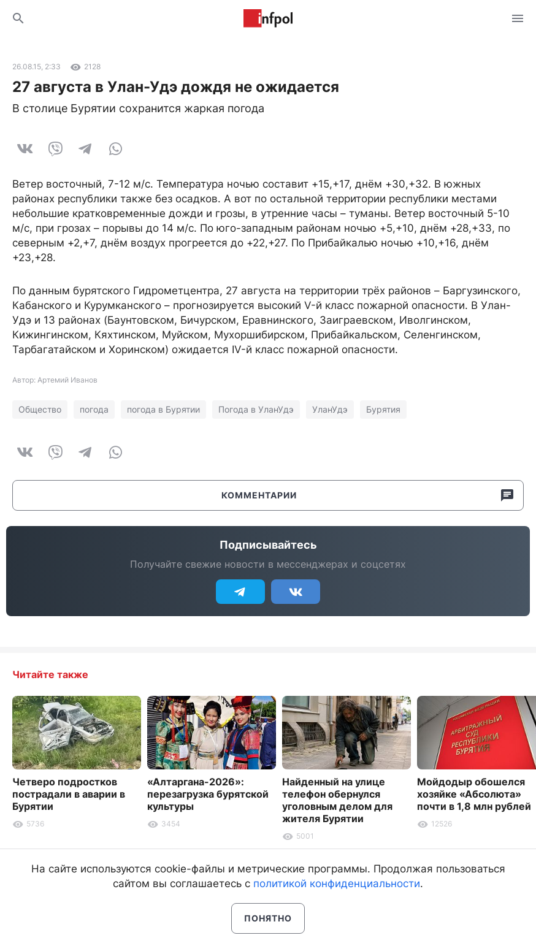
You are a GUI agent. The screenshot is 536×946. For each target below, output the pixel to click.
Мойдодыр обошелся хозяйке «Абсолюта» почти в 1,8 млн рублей (474, 794)
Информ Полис (268, 18)
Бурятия (383, 409)
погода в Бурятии (163, 409)
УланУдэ (330, 409)
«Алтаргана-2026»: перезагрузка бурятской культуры (208, 794)
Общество (39, 409)
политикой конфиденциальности (336, 883)
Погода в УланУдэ (256, 409)
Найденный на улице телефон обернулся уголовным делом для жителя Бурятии (337, 800)
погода (94, 409)
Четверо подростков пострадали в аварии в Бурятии (68, 794)
